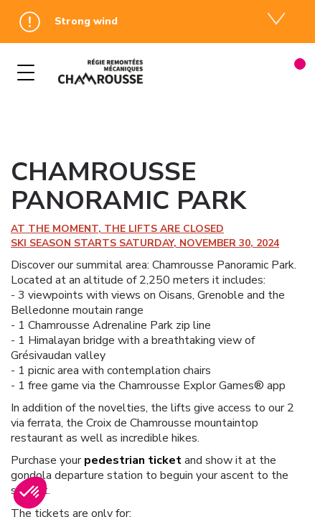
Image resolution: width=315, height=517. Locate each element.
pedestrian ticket (133, 460)
